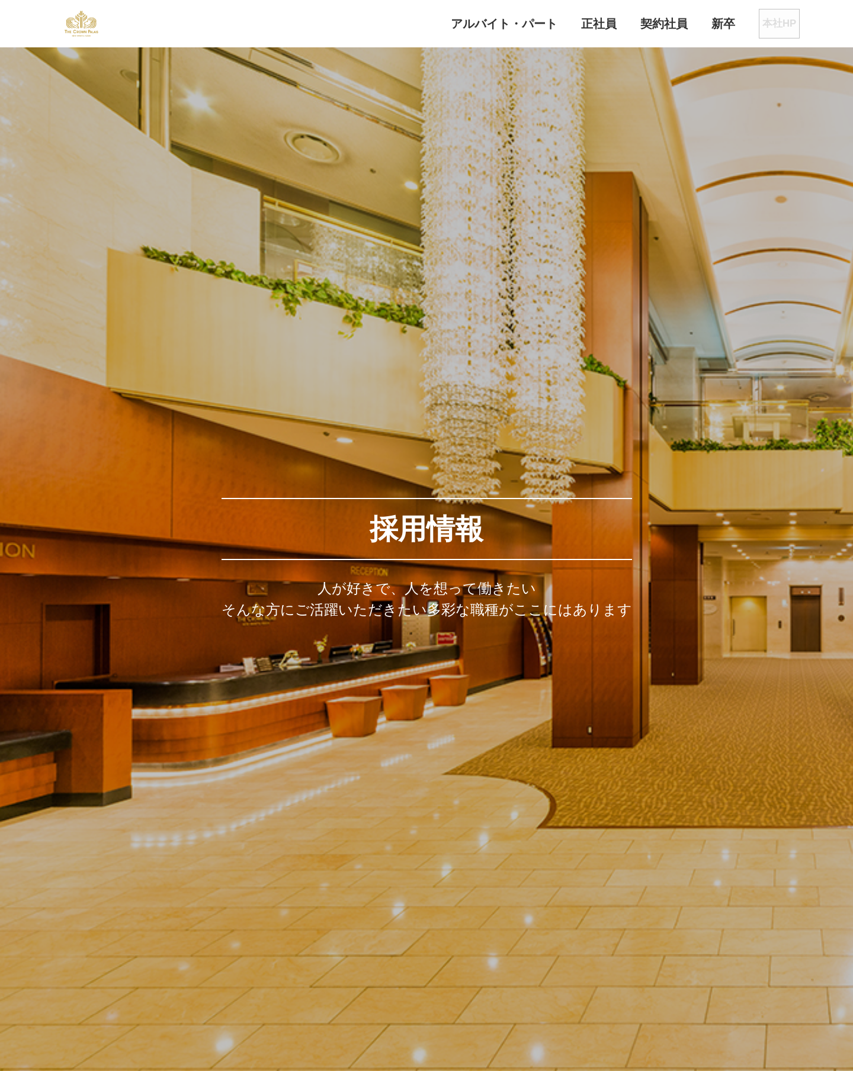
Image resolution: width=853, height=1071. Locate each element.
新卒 (687, 23)
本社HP (758, 23)
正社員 (563, 23)
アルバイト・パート (468, 23)
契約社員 (628, 23)
